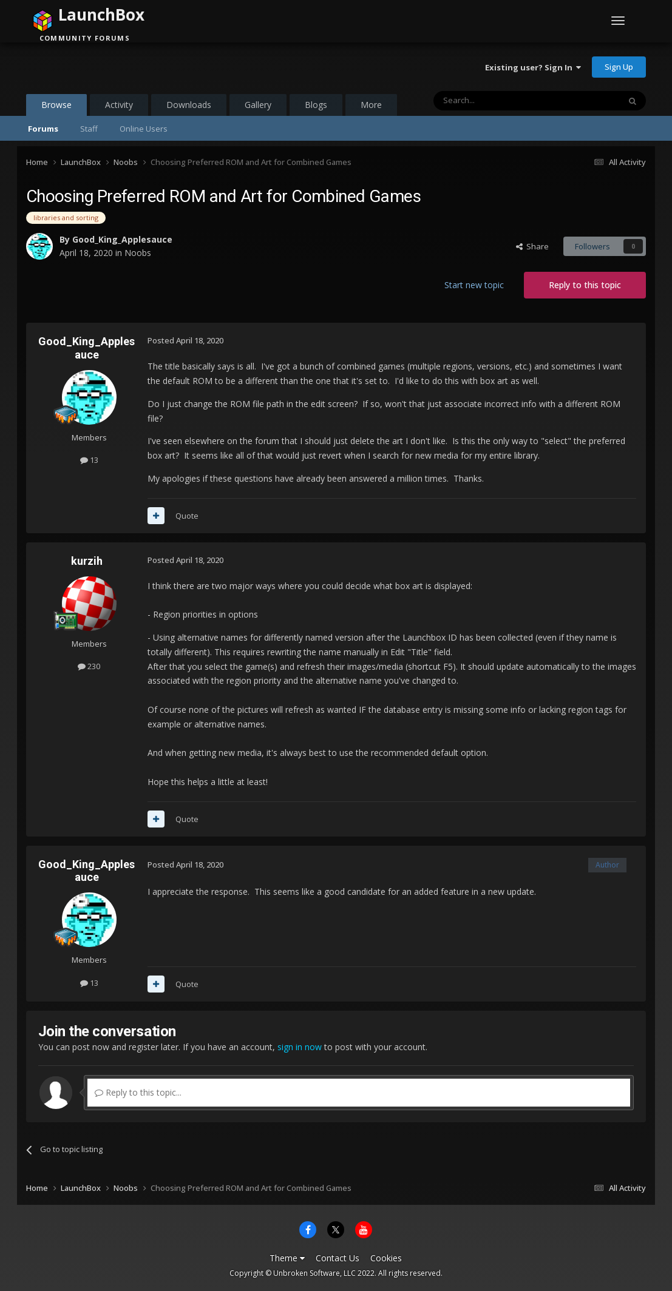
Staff (89, 128)
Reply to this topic (585, 285)
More (371, 104)
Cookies (386, 1258)
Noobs (137, 252)
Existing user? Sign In (533, 67)
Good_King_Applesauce (122, 239)
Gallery (258, 104)
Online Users (144, 128)
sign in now (299, 1047)
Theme (287, 1258)
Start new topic (474, 285)
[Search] (496, 100)
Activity (119, 104)
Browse (56, 107)
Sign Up (619, 66)
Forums (43, 128)
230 (89, 666)
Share (532, 246)
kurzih (87, 560)
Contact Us (337, 1258)
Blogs (316, 104)
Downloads (188, 104)
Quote (187, 515)
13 (89, 459)
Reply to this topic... (138, 1092)
